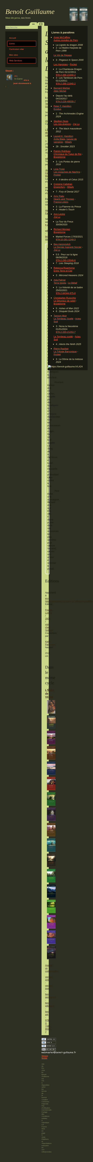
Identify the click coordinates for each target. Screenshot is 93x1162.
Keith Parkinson (50, 643)
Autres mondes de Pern (66, 40)
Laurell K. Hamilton (63, 136)
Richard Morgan (62, 229)
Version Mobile (45, 1057)
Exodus (57, 109)
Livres (12, 43)
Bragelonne (59, 157)
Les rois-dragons (62, 124)
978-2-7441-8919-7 (48, 1026)
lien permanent (50, 995)
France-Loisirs (61, 202)
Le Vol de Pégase (63, 55)
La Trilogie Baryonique (65, 351)
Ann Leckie (59, 214)
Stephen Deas (61, 121)
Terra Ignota (60, 283)
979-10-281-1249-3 (66, 239)
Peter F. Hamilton (62, 106)
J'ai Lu (76, 124)
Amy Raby (59, 196)
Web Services (15, 60)
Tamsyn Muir (60, 315)
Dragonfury (59, 187)
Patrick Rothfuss (62, 151)
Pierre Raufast (61, 348)
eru (47, 598)
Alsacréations (46, 1143)
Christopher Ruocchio (65, 298)
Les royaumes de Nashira (67, 172)
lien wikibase (49, 1004)
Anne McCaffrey (62, 37)
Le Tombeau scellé (63, 336)
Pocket (73, 64)
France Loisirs (48, 611)
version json (49, 987)
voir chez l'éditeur (49, 627)
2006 (47, 618)
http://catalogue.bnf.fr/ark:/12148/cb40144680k (69, 601)
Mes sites (13, 55)
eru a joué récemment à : (18, 83)
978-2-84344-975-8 (66, 293)
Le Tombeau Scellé (63, 318)
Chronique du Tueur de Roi (67, 154)
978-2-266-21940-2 (66, 75)
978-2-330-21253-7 (66, 332)
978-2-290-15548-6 (66, 260)
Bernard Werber (62, 88)
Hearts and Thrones (64, 199)
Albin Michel (60, 91)
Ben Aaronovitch (62, 244)
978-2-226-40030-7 (66, 101)
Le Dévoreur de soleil (64, 300)
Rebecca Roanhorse (64, 268)
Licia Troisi (59, 169)
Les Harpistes (61, 64)
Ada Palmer (60, 280)
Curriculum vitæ (16, 49)
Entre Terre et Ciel (63, 270)
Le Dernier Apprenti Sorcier (67, 247)
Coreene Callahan (63, 184)
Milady (68, 142)
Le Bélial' (72, 283)
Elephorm (45, 1139)
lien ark (47, 1013)
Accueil (12, 38)
